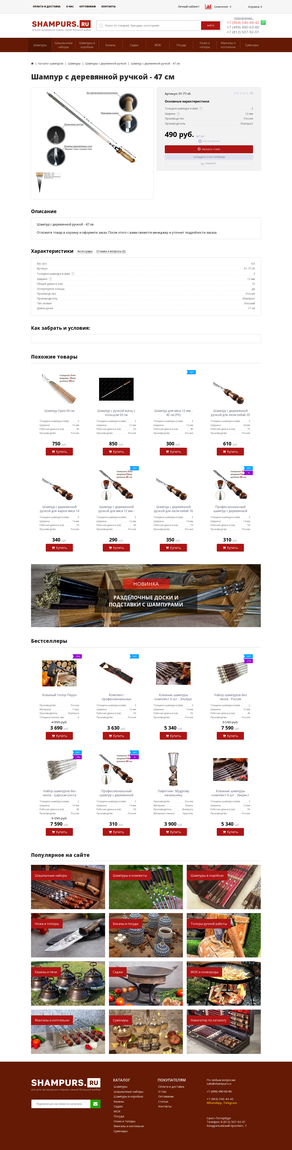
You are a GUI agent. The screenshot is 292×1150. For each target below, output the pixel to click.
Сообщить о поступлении (209, 157)
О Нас (70, 6)
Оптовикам (87, 6)
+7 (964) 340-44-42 (243, 22)
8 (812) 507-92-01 (233, 1122)
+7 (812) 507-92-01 (243, 31)
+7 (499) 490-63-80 (243, 27)
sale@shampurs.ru (219, 1083)
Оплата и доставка (46, 6)
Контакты (108, 6)
